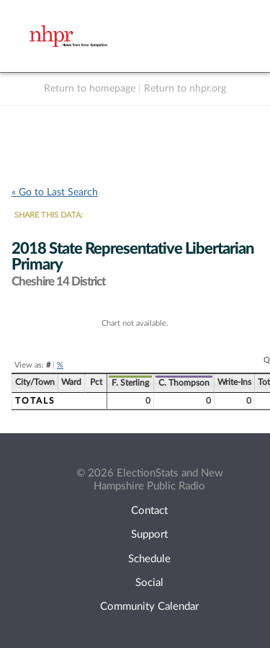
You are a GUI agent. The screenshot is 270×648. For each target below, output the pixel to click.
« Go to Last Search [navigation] (55, 192)
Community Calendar (149, 606)
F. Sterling (130, 382)
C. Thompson (184, 382)
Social (149, 582)
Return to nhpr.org (185, 89)
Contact (149, 510)
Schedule (149, 559)
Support (149, 534)
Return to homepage (89, 89)
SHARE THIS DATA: (48, 215)
